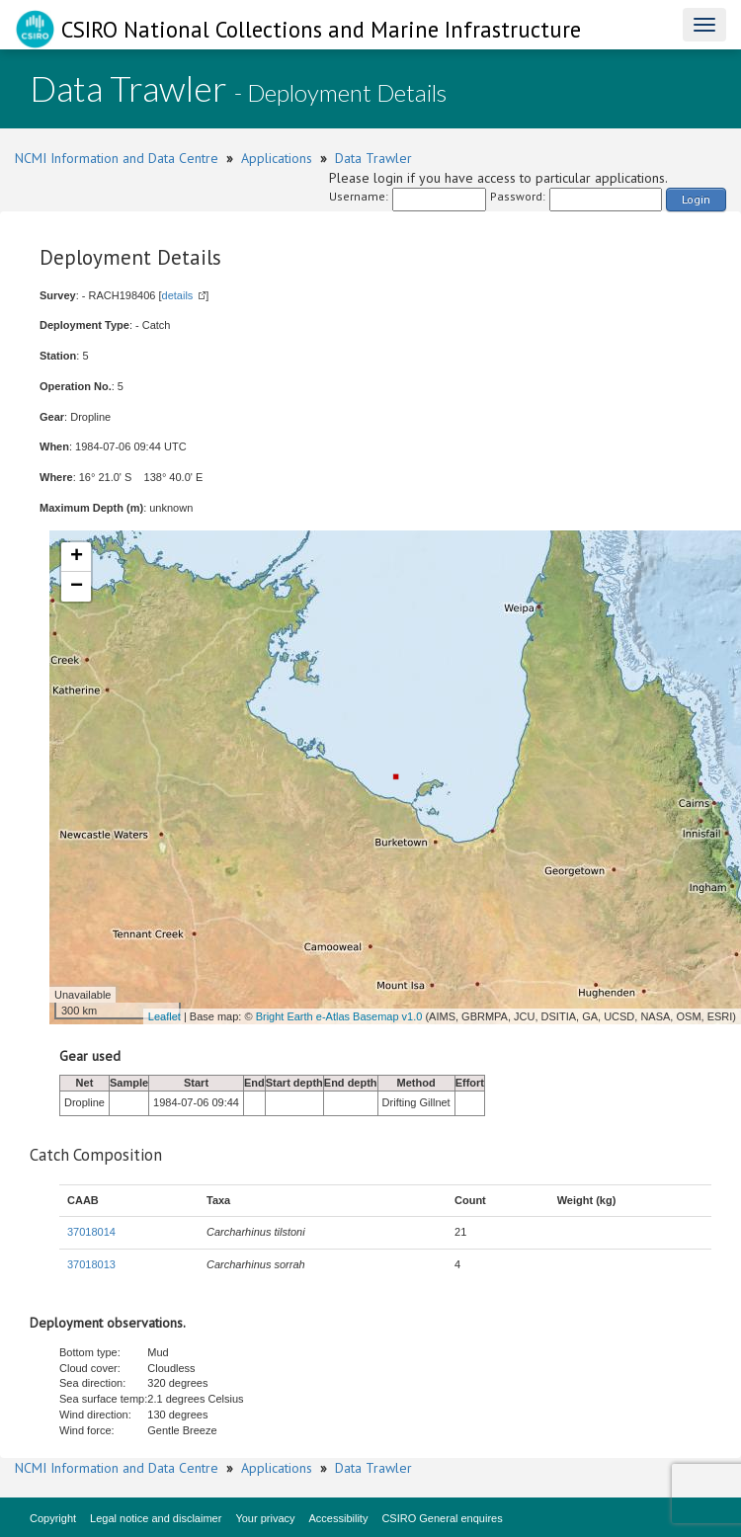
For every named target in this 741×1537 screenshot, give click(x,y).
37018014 (91, 1232)
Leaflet (164, 1016)
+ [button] (76, 557)
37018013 (91, 1264)
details (178, 295)
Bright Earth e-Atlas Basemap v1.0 (339, 1016)
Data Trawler (373, 158)
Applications (276, 158)
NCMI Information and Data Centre (116, 158)
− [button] (76, 587)
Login (696, 199)
